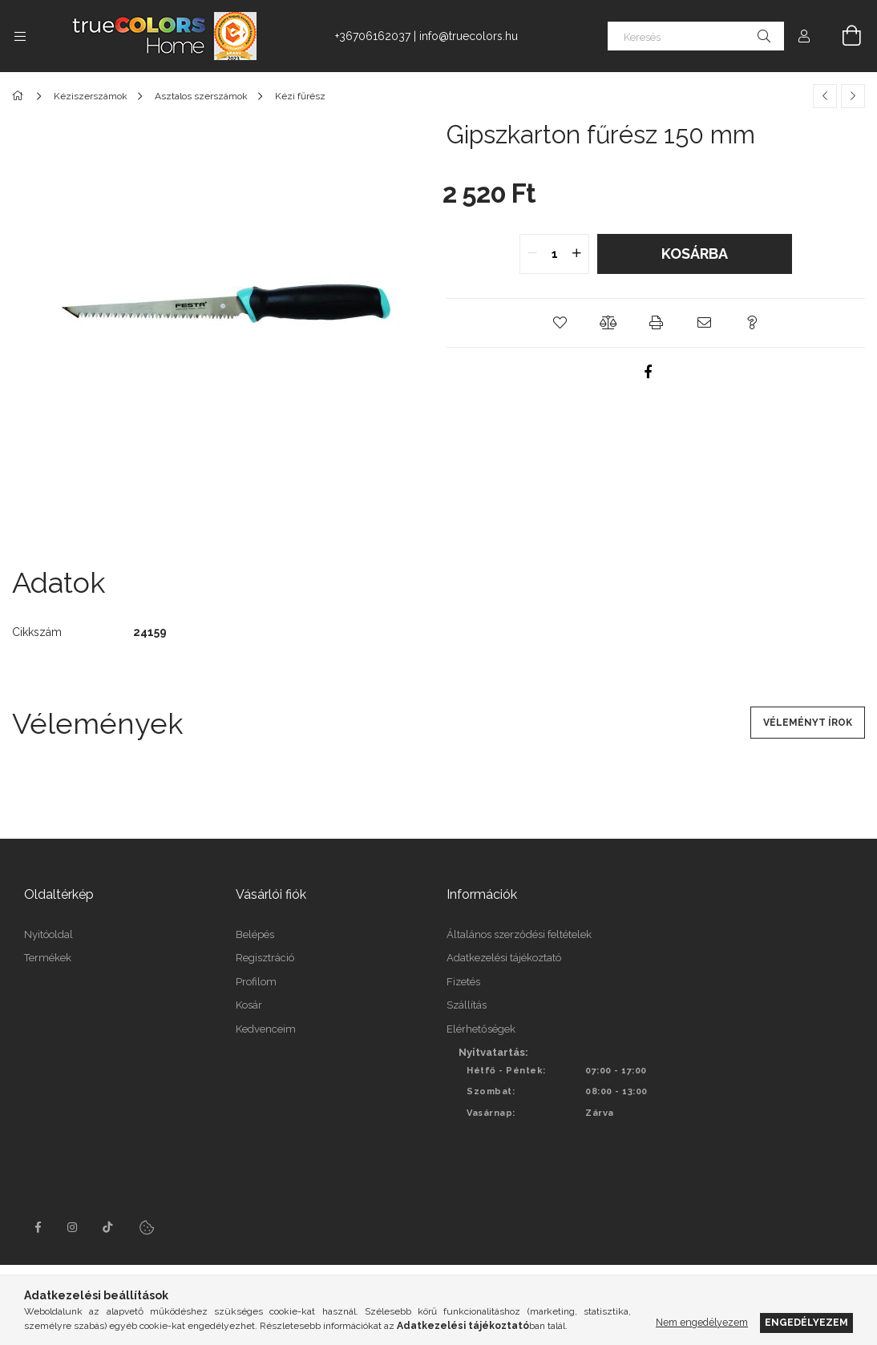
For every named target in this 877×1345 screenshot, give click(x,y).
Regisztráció (265, 958)
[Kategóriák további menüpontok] (20, 36)
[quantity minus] (532, 254)
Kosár (249, 1005)
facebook (37, 1227)
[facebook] (648, 372)
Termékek (47, 958)
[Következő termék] (853, 96)
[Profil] (804, 36)
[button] (560, 323)
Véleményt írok (807, 722)
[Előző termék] (825, 96)
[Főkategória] (20, 96)
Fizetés (463, 982)
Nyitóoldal (48, 934)
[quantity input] (554, 254)
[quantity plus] (576, 254)
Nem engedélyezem (702, 1322)
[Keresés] (696, 36)
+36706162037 (372, 36)
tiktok (108, 1227)
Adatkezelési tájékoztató (504, 958)
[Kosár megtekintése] (842, 36)
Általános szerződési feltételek (519, 934)
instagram (73, 1227)
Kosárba (694, 253)
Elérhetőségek (481, 1029)
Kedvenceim (266, 1029)
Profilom (256, 982)
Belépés (255, 934)
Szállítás (467, 1005)
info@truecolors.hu (468, 36)
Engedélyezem (806, 1322)
